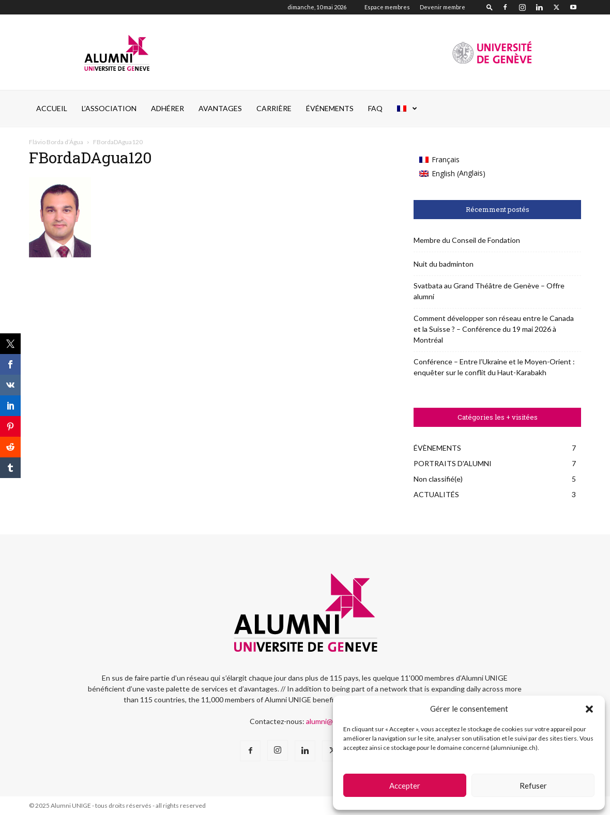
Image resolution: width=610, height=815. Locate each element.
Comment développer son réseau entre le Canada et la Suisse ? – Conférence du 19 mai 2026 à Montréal (494, 329)
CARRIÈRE (274, 108)
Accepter (404, 785)
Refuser (533, 785)
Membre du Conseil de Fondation (467, 240)
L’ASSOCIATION (109, 108)
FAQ (375, 108)
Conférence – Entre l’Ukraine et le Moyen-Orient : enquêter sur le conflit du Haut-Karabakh (494, 367)
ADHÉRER (167, 108)
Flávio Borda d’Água (56, 142)
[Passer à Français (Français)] (452, 159)
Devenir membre (442, 7)
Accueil (51, 108)
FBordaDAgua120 (90, 157)
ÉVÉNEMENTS (330, 108)
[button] (589, 709)
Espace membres (387, 7)
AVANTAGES (220, 108)
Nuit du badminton (444, 263)
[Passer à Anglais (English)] (452, 173)
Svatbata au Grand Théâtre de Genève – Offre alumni (489, 291)
